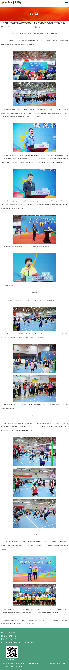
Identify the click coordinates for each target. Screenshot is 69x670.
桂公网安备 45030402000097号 (11, 666)
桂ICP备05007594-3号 (57, 663)
